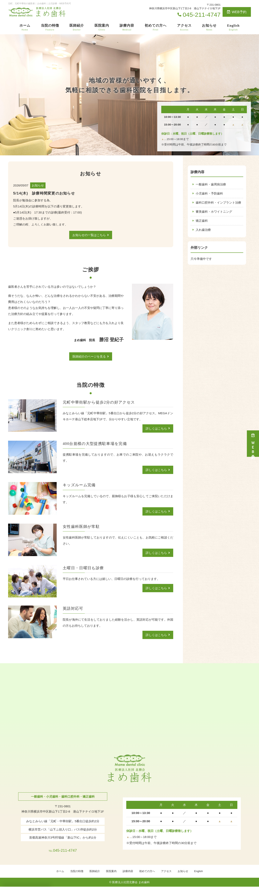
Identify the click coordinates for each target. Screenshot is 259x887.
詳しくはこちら (156, 428)
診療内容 (127, 27)
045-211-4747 (62, 849)
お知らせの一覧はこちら (89, 235)
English (233, 27)
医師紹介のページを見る (89, 356)
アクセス (184, 27)
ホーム (24, 27)
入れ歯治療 (203, 229)
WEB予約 (236, 12)
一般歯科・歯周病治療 (211, 184)
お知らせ (209, 27)
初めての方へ (156, 27)
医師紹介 (76, 27)
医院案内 (101, 27)
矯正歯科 (202, 220)
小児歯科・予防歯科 (209, 193)
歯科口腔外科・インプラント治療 (218, 202)
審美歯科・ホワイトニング (214, 211)
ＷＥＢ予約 (253, 443)
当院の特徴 (50, 27)
